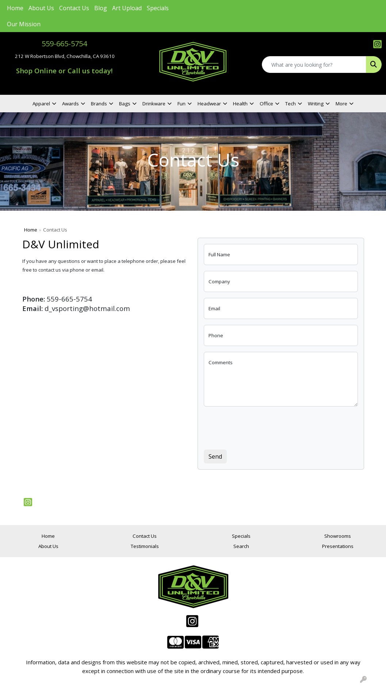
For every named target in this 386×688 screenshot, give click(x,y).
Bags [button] (124, 103)
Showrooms (337, 536)
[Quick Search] (314, 64)
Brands (99, 103)
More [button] (341, 103)
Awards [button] (70, 103)
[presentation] (259, 426)
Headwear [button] (209, 103)
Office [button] (266, 103)
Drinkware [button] (153, 103)
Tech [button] (290, 103)
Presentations (337, 546)
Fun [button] (181, 103)
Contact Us (74, 8)
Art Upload (127, 8)
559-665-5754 (64, 43)
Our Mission (24, 24)
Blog (100, 8)
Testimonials (145, 546)
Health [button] (240, 103)
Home (15, 8)
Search (241, 546)
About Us (41, 8)
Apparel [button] (41, 103)
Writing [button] (316, 103)
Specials (158, 8)
